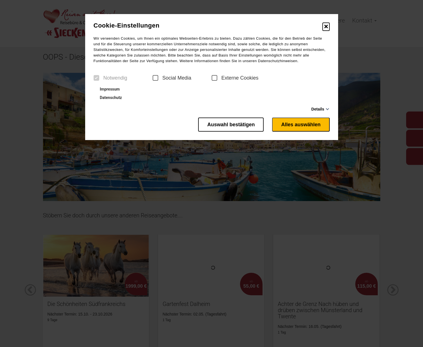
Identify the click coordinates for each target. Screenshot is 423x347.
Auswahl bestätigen (231, 124)
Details (317, 109)
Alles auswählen (300, 124)
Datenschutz (108, 97)
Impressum (107, 89)
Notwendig (110, 78)
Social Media (172, 78)
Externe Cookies (235, 78)
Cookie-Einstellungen (127, 25)
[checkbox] (96, 78)
